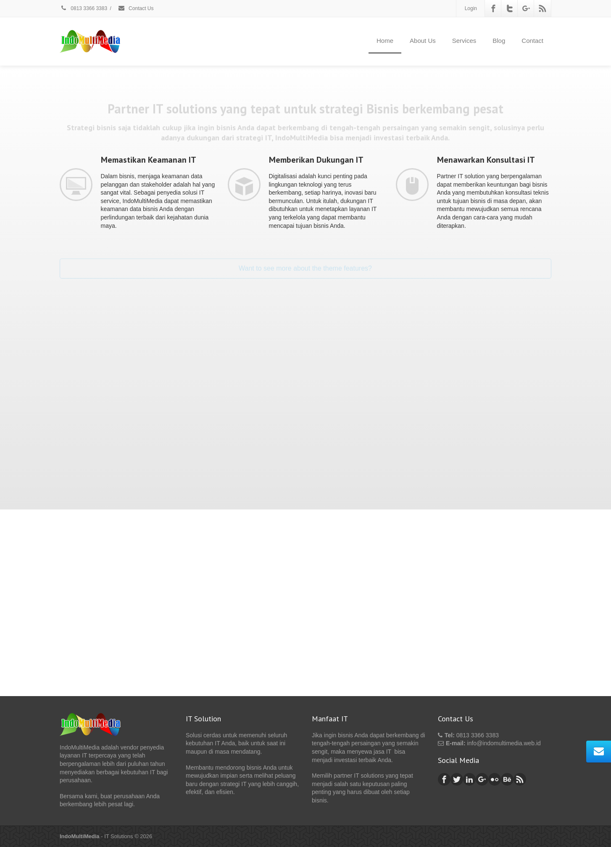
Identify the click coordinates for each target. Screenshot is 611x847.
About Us (423, 40)
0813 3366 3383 (83, 8)
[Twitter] (509, 8)
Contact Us (136, 8)
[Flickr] (494, 779)
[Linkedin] (469, 779)
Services (464, 40)
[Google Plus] (526, 8)
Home (385, 40)
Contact (532, 40)
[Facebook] (493, 8)
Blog (498, 40)
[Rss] (542, 8)
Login (471, 8)
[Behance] (507, 779)
